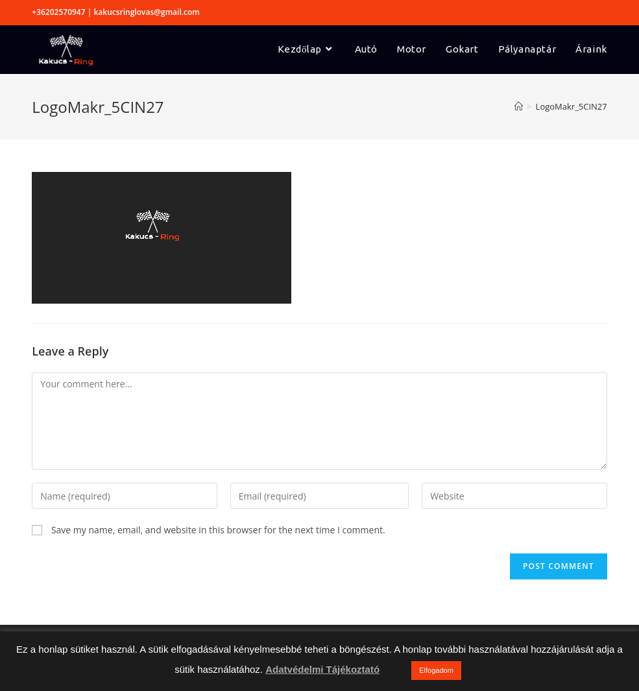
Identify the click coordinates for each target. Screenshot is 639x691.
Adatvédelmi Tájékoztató (322, 669)
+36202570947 (58, 12)
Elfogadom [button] (436, 670)
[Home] (518, 106)
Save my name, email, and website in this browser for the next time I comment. (218, 530)
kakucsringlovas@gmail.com (146, 12)
